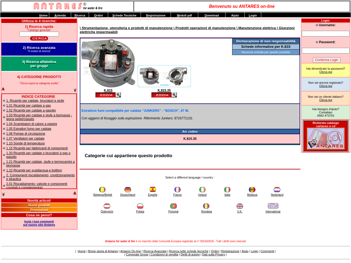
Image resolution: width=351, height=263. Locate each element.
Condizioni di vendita (164, 254)
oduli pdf (184, 15)
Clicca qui (325, 71)
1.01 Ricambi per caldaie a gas (28, 105)
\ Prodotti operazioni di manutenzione (204, 28)
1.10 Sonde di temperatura (25, 143)
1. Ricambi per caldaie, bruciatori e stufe (35, 101)
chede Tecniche (124, 15)
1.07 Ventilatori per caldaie (25, 138)
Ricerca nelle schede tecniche (188, 251)
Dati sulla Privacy (213, 254)
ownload (212, 15)
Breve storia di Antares (103, 251)
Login (254, 251)
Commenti (267, 251)
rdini (98, 15)
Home (81, 251)
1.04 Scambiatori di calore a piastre (31, 124)
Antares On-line (130, 251)
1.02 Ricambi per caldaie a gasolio (31, 110)
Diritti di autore (190, 254)
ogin (253, 15)
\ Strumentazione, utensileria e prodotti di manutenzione (126, 28)
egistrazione (155, 15)
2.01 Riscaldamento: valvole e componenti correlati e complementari (36, 186)
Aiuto (245, 251)
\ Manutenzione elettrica (256, 28)
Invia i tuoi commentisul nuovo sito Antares (39, 223)
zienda (60, 15)
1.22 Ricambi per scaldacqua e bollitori (34, 170)
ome (43, 15)
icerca (80, 15)
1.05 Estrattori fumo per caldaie (28, 129)
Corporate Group (137, 254)
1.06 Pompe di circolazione (25, 134)
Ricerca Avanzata (154, 251)
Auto (235, 15)
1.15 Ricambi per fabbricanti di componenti (37, 148)
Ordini (215, 251)
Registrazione (230, 251)
